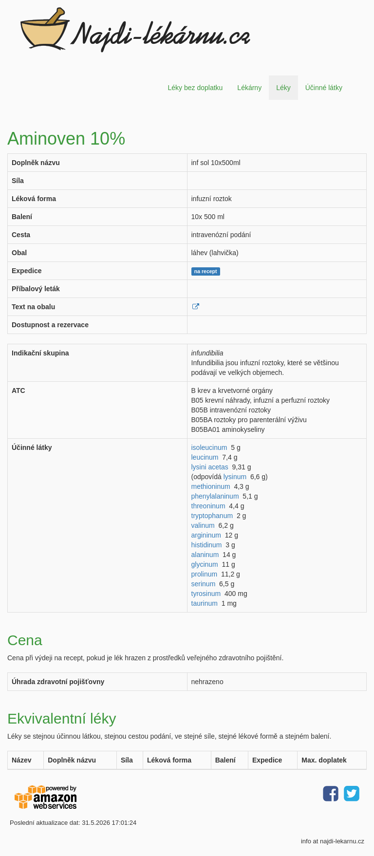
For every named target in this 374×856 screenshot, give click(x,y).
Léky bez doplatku (195, 88)
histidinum (206, 545)
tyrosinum (206, 593)
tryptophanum (212, 516)
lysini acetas (209, 467)
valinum (203, 525)
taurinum (204, 603)
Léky (283, 88)
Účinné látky (323, 88)
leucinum (205, 457)
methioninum (210, 486)
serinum (203, 584)
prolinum (204, 574)
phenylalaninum (215, 496)
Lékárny (249, 88)
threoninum (208, 506)
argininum (206, 535)
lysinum (235, 477)
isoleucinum (209, 447)
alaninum (205, 554)
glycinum (204, 564)
